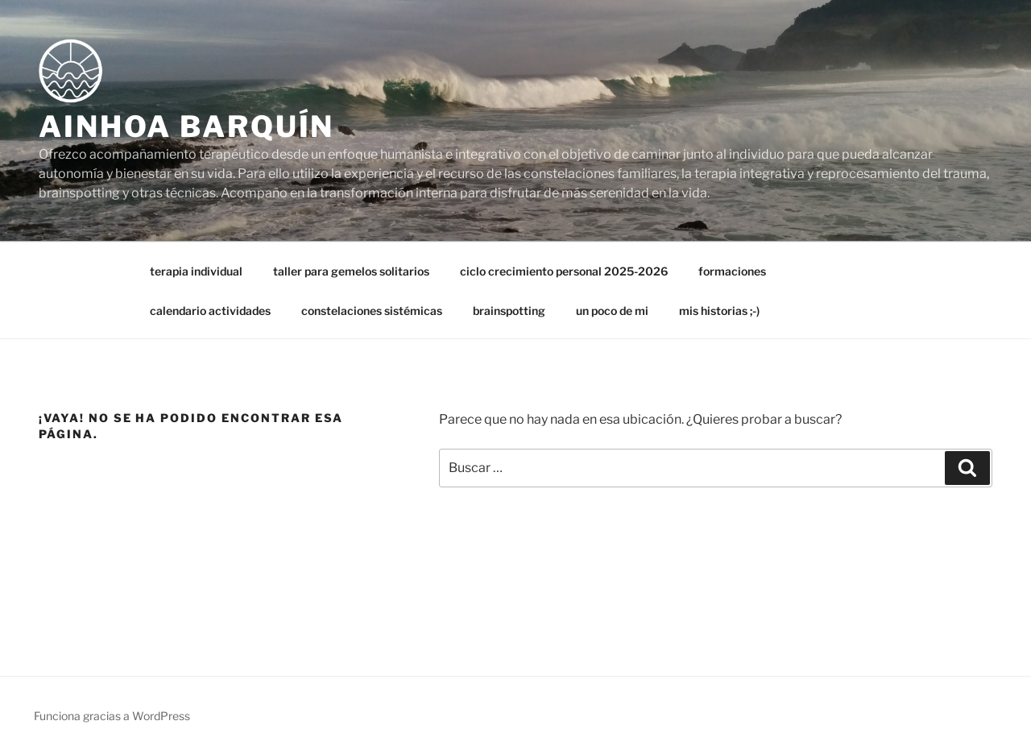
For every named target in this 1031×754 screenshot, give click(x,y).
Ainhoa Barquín (186, 126)
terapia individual (196, 271)
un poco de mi (612, 310)
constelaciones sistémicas (371, 310)
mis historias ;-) (719, 310)
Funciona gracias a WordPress (112, 716)
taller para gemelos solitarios (351, 271)
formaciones (732, 271)
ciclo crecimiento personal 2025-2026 (564, 271)
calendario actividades (210, 310)
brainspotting (509, 310)
